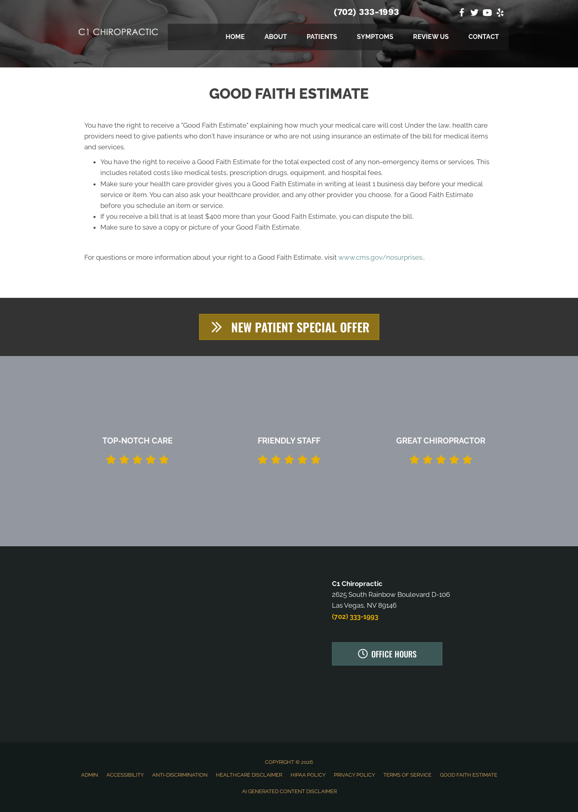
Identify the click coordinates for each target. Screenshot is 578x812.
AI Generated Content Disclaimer (289, 791)
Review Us (431, 37)
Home (235, 37)
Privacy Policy (354, 775)
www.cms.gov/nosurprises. (380, 257)
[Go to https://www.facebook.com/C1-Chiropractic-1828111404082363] (461, 14)
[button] (289, 327)
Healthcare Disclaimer (249, 775)
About (276, 37)
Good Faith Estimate (468, 775)
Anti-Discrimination (180, 775)
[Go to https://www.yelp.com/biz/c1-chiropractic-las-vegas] (500, 14)
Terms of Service (407, 775)
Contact (483, 37)
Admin (89, 775)
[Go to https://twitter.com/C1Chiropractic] (474, 14)
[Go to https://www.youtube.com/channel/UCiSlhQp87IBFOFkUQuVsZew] (487, 14)
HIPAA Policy (308, 775)
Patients (322, 37)
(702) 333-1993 (366, 12)
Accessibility (125, 775)
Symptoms (375, 37)
